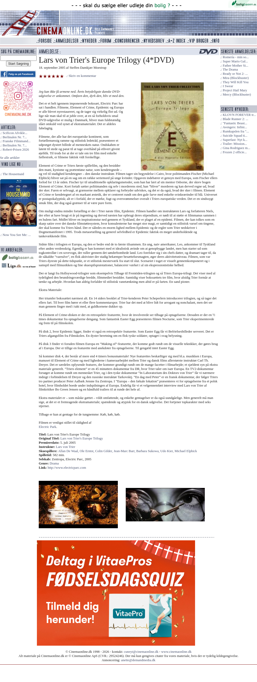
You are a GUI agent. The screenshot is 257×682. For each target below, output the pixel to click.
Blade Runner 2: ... (235, 119)
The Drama (230, 69)
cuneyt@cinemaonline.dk (141, 652)
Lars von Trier (65, 447)
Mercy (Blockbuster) (237, 94)
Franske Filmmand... (17, 141)
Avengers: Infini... (234, 127)
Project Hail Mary (235, 90)
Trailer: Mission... (235, 144)
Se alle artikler (10, 158)
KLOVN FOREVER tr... (239, 115)
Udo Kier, (167, 451)
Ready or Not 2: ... (235, 74)
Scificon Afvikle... (15, 133)
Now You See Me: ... (17, 235)
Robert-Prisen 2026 (16, 149)
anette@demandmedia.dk (138, 660)
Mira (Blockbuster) (236, 78)
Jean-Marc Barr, (125, 451)
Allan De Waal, (69, 451)
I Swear (228, 86)
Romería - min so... (236, 57)
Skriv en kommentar (82, 76)
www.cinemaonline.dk (176, 652)
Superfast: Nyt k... (235, 140)
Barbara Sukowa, (148, 451)
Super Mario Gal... (235, 61)
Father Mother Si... (235, 65)
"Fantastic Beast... (235, 123)
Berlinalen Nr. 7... (15, 137)
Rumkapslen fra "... (236, 131)
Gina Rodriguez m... (236, 148)
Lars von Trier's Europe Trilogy (81, 438)
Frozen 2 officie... (235, 152)
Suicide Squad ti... (235, 135)
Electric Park (47, 427)
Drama (54, 463)
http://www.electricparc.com (67, 468)
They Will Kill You (236, 82)
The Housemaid (13, 174)
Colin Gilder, (104, 451)
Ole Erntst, (87, 451)
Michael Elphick (185, 451)
